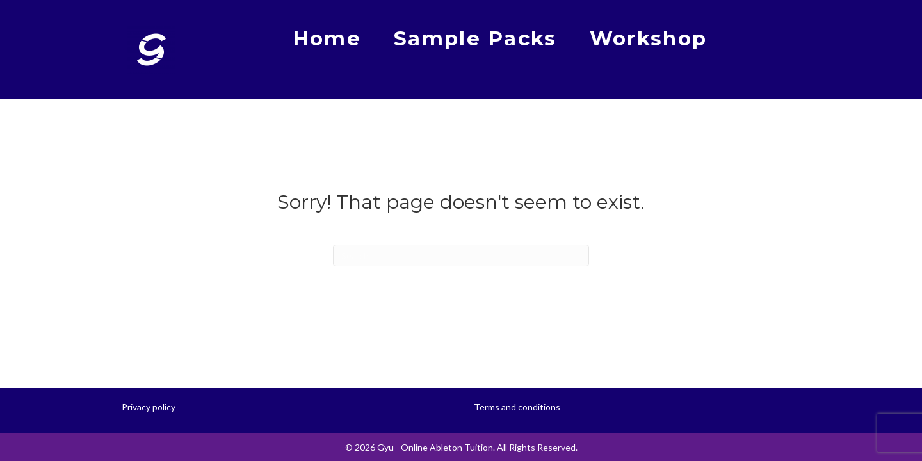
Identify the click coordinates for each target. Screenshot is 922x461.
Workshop (648, 38)
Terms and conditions (517, 406)
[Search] (461, 255)
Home (327, 38)
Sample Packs (475, 38)
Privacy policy (148, 406)
